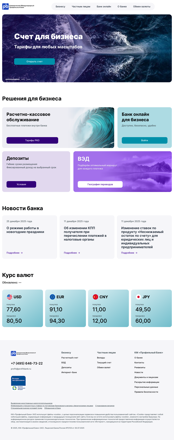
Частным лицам (81, 6)
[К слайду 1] (12, 79)
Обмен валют (104, 367)
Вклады (101, 357)
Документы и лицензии (146, 377)
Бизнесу (60, 6)
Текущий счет (104, 362)
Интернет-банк (69, 372)
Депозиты (66, 367)
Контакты (139, 362)
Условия (21, 184)
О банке (122, 6)
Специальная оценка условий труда (26, 408)
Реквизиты (139, 367)
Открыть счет (35, 61)
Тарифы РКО (32, 140)
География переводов (100, 184)
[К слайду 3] (28, 79)
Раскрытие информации (146, 382)
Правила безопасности (146, 392)
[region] (87, 48)
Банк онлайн (104, 6)
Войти (144, 140)
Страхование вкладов (104, 406)
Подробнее (13, 252)
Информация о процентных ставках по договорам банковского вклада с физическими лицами (52, 406)
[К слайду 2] (23, 79)
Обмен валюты (141, 6)
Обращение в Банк (52, 408)
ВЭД (63, 362)
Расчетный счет (69, 357)
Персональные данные (146, 387)
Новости (138, 372)
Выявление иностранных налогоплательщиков (31, 403)
